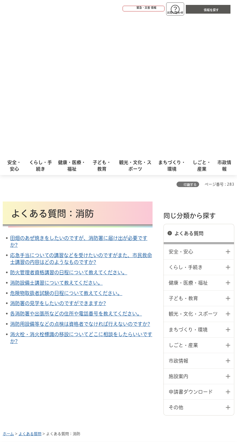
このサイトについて (47, 313)
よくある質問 (188, 93)
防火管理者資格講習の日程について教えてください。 (68, 132)
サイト (142, 322)
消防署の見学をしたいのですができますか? (58, 163)
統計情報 (142, 389)
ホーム (8, 294)
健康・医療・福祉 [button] (188, 142)
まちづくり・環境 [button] (188, 189)
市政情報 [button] (178, 220)
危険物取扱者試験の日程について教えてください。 (66, 153)
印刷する (190, 44)
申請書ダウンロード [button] (191, 251)
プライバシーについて (49, 322)
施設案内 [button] (178, 236)
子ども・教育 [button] (183, 158)
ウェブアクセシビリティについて (123, 313)
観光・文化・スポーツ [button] (193, 174)
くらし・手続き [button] (186, 127)
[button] (123, 9)
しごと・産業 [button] (183, 205)
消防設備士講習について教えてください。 (56, 142)
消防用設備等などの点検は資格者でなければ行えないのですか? (80, 184)
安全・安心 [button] (181, 111)
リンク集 (103, 322)
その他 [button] (176, 267)
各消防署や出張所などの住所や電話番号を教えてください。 (76, 173)
